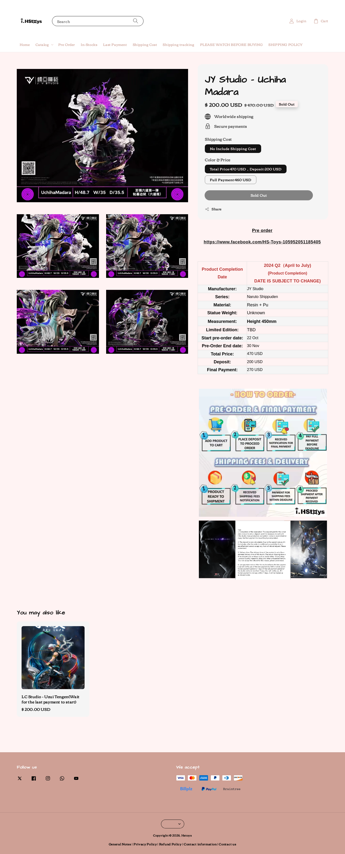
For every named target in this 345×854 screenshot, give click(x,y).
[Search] (135, 21)
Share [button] (213, 209)
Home (25, 44)
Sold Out (259, 195)
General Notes (120, 844)
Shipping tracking (178, 44)
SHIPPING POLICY (285, 44)
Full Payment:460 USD (230, 180)
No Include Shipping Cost (233, 149)
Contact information (200, 844)
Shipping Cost (145, 44)
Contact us (227, 844)
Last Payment (115, 44)
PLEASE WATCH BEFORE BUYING (231, 44)
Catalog (42, 44)
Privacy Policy (145, 844)
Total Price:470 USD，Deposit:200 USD (246, 169)
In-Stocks (89, 44)
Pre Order (66, 44)
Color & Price (217, 159)
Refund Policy (170, 844)
